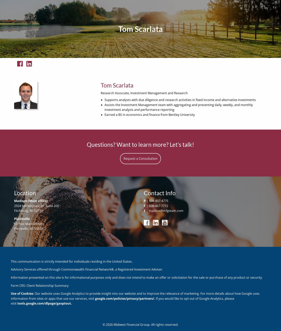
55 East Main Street (28, 224)
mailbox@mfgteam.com (166, 211)
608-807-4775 (158, 201)
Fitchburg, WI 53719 (28, 211)
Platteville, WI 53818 (28, 229)
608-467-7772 (158, 206)
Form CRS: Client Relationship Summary (40, 285)
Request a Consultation (140, 158)
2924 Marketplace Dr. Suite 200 (36, 206)
